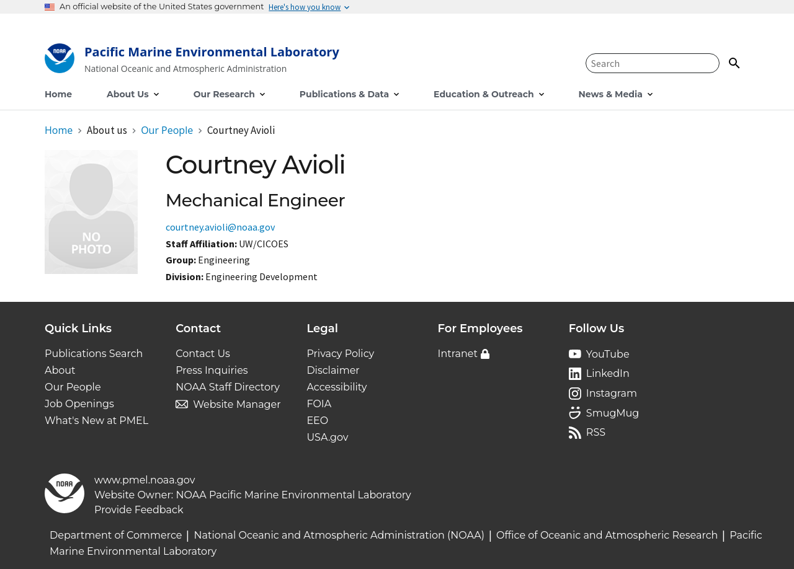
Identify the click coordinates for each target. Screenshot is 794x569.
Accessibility (336, 387)
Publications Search (94, 353)
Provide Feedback (139, 510)
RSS (595, 432)
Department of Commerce (116, 535)
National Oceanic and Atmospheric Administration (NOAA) (339, 535)
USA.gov (327, 437)
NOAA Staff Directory (228, 387)
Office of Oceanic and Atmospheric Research (607, 535)
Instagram (611, 393)
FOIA (318, 404)
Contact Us (203, 353)
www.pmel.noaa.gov (144, 480)
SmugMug (613, 413)
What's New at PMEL (96, 420)
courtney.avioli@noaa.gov (220, 227)
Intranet (458, 353)
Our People (73, 387)
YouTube (608, 354)
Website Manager (236, 404)
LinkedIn (608, 373)
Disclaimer (332, 370)
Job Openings (79, 404)
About (60, 370)
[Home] (192, 61)
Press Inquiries (212, 370)
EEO (317, 420)
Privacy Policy (340, 353)
